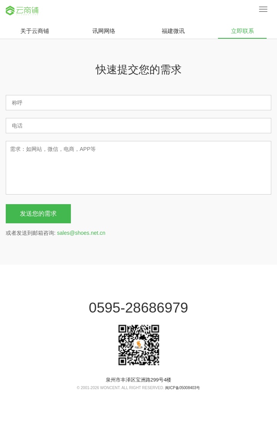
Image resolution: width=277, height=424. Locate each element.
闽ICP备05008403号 (182, 388)
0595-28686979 (138, 308)
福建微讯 (173, 31)
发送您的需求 (38, 213)
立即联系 (242, 33)
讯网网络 (103, 31)
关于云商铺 (34, 31)
